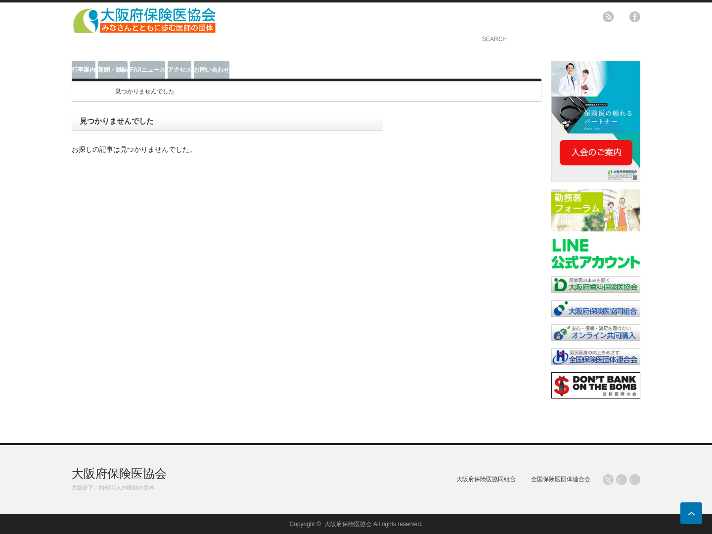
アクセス (179, 69)
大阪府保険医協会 (119, 473)
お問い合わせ (211, 69)
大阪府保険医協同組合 (486, 479)
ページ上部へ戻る (691, 513)
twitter (621, 16)
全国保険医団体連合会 (560, 479)
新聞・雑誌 (113, 69)
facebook (634, 16)
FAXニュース (147, 69)
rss (608, 16)
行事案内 (83, 69)
